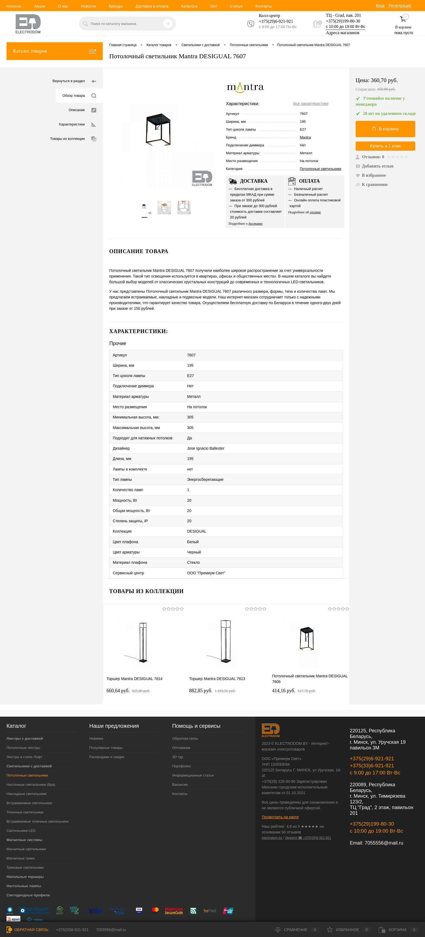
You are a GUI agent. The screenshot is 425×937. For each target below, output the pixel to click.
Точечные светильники (25, 786)
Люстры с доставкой (25, 713)
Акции (39, 6)
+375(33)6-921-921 (372, 740)
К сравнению (372, 184)
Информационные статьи (193, 750)
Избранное (349, 930)
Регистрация (400, 6)
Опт (213, 6)
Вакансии (180, 759)
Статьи (236, 6)
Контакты (263, 6)
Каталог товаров (54, 51)
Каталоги (189, 6)
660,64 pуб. (128, 665)
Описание (82, 110)
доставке (256, 223)
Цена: (387, 85)
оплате (315, 212)
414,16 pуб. (293, 665)
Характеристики (77, 124)
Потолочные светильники (320, 169)
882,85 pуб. (212, 665)
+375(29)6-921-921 (372, 733)
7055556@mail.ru (384, 817)
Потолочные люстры (23, 722)
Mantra (305, 137)
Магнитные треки (21, 832)
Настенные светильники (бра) (31, 759)
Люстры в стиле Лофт (24, 731)
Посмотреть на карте (280, 791)
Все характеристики (310, 103)
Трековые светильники (25, 842)
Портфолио (181, 740)
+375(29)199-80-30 (343, 21)
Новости (88, 6)
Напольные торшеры (25, 851)
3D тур (177, 731)
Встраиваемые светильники (29, 777)
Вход (380, 6)
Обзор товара (79, 95)
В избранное (371, 175)
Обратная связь (185, 713)
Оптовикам (181, 722)
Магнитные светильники (26, 823)
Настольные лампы (24, 860)
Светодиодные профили (28, 869)
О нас (63, 6)
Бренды (116, 6)
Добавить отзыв (375, 166)
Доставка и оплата (152, 6)
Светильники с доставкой (29, 740)
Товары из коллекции (73, 138)
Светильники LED (21, 805)
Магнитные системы (24, 814)
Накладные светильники (26, 768)
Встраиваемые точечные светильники (38, 796)
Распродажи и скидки (106, 731)
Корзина (398, 930)
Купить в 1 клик (385, 146)
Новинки (14, 6)
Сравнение (297, 930)
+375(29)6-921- (272, 21)
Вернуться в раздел (74, 81)
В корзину (385, 128)
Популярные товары (106, 722)
